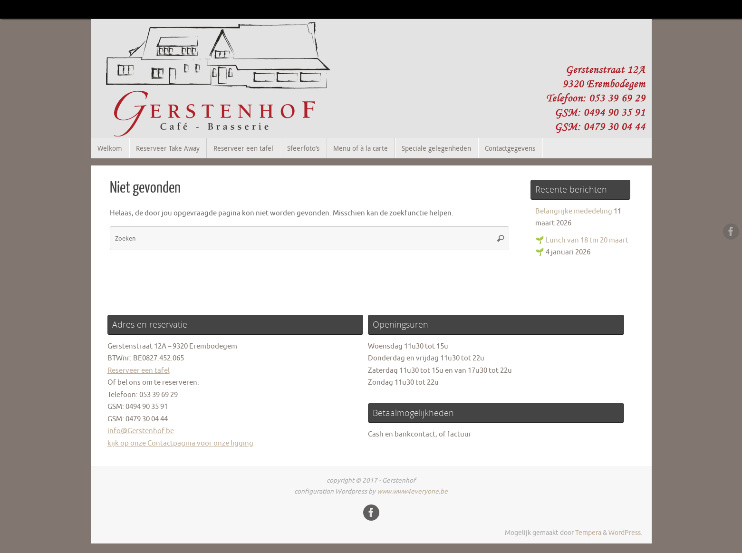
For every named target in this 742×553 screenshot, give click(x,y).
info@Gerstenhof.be (140, 431)
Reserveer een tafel (138, 370)
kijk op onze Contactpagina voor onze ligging (180, 443)
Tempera (588, 533)
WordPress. (625, 533)
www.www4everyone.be (412, 491)
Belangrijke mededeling (573, 211)
